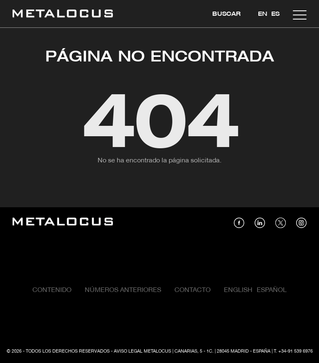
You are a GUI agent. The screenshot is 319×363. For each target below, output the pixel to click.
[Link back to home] (62, 15)
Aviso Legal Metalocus (142, 351)
